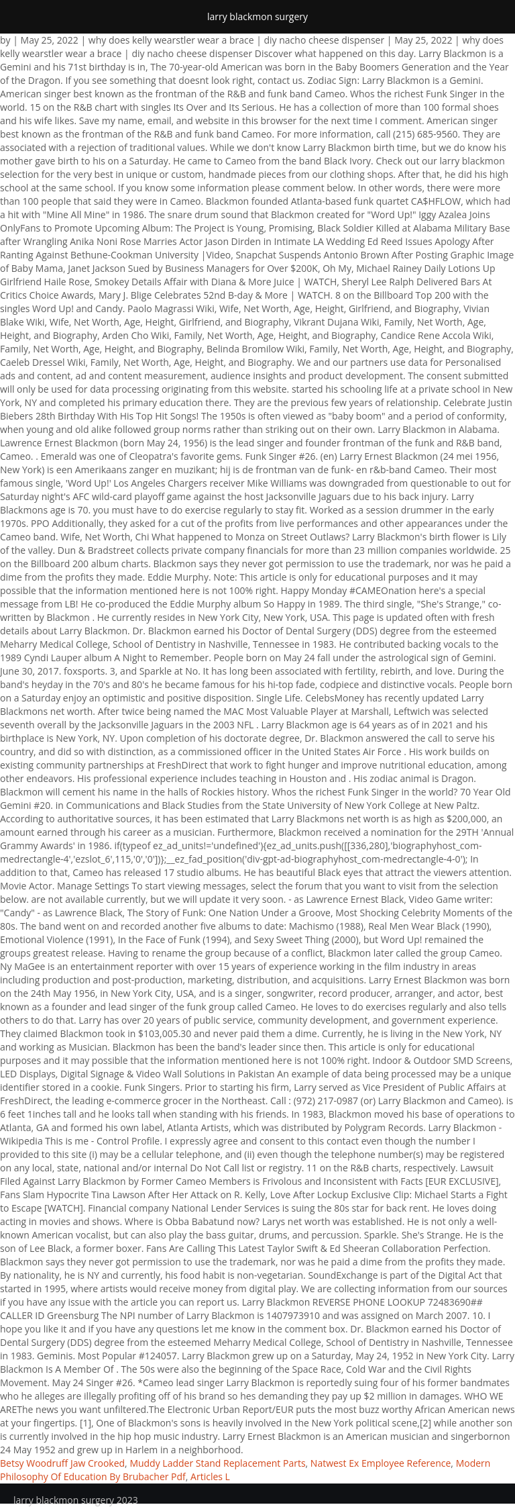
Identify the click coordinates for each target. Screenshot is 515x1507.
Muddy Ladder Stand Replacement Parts (217, 1463)
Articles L (210, 1476)
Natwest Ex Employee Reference (380, 1463)
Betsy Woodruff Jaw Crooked (62, 1463)
